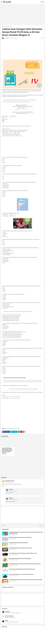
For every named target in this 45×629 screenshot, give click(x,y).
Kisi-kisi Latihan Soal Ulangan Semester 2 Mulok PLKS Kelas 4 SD (17, 101)
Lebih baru (4, 525)
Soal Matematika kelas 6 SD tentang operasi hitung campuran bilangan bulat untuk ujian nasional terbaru (26, 533)
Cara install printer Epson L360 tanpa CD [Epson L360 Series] (21, 574)
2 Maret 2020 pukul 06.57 (9, 482)
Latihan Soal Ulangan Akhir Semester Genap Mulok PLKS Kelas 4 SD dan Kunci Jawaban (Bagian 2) (7, 450)
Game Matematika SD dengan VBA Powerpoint (18, 542)
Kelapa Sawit (9, 26)
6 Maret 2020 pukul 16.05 (13, 490)
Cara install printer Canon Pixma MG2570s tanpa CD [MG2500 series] (23, 553)
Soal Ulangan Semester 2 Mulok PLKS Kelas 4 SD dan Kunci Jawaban (23, 388)
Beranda (3, 26)
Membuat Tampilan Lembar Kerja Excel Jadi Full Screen (20, 537)
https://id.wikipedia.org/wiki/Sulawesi (15, 396)
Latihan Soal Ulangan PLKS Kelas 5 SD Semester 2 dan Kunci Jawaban (18, 311)
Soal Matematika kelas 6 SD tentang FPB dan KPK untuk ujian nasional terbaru (25, 563)
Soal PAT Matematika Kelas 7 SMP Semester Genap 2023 (20, 547)
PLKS (11, 428)
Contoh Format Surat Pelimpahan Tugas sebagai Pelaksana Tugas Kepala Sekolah (25, 579)
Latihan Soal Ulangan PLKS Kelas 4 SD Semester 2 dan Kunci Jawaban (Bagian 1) (20, 99)
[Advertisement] (22, 14)
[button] (1, 2)
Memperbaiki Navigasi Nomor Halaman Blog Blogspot (20, 558)
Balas (3, 486)
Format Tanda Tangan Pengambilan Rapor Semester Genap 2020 (22, 569)
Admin (10, 489)
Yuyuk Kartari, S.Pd (9, 480)
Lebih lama (41, 525)
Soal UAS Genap (16, 428)
